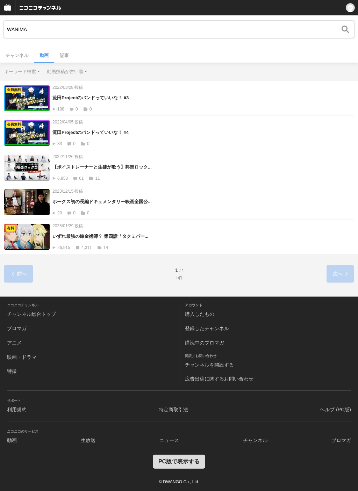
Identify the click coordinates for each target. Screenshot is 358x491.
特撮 (12, 371)
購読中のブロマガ (204, 343)
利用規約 (17, 409)
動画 (44, 55)
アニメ (14, 343)
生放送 (88, 440)
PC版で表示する (179, 461)
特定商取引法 (173, 409)
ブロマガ (17, 328)
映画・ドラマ (21, 357)
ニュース (169, 440)
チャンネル (17, 55)
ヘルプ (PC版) (335, 409)
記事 (64, 55)
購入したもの (199, 314)
